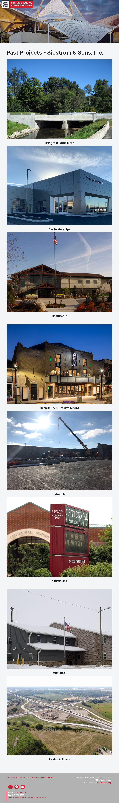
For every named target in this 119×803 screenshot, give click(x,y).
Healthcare (59, 316)
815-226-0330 (20, 792)
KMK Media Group (104, 783)
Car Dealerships (59, 229)
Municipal (59, 672)
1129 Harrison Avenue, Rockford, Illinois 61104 (27, 798)
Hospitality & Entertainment (59, 408)
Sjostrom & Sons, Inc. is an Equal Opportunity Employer (31, 777)
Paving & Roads (59, 759)
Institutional (59, 580)
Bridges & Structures (59, 143)
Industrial (59, 494)
